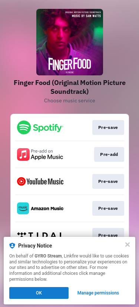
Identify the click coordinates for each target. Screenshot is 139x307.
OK (39, 293)
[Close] (127, 244)
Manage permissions (98, 293)
